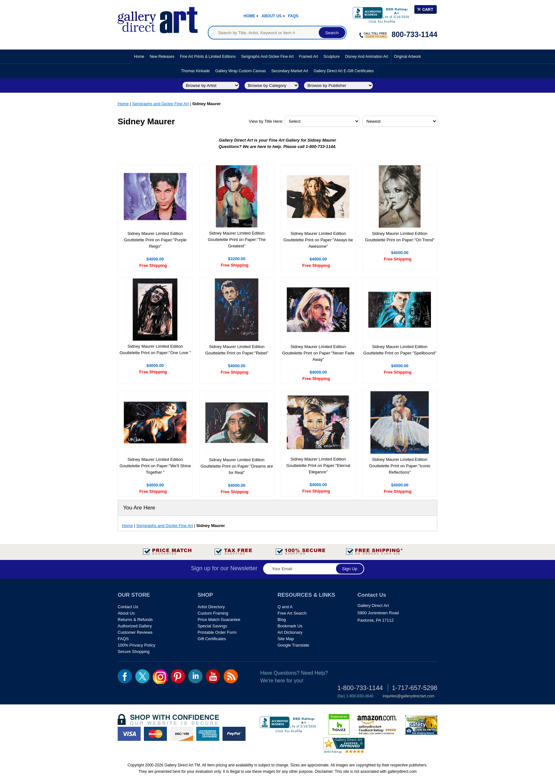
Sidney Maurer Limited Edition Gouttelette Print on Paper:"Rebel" (236, 349)
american (207, 734)
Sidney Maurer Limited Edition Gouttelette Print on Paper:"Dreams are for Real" (236, 466)
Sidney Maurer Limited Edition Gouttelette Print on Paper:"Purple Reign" (155, 240)
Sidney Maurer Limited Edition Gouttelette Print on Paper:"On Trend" (399, 236)
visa (129, 734)
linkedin (195, 676)
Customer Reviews (135, 632)
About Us (272, 16)
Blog (282, 619)
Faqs (293, 16)
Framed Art (308, 56)
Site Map (286, 638)
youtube (213, 676)
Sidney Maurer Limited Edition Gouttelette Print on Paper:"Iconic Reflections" (400, 466)
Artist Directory (211, 606)
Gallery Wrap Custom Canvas (240, 71)
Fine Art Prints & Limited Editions (208, 56)
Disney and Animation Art (366, 56)
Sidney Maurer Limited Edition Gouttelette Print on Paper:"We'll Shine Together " (155, 466)
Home (249, 16)
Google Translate (293, 645)
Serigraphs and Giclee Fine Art (267, 56)
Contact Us (128, 606)
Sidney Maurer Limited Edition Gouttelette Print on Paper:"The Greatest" (237, 239)
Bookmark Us (290, 626)
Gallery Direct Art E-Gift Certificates (344, 71)
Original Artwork (407, 56)
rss (230, 676)
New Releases (162, 56)
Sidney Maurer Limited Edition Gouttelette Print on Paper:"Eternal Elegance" (318, 465)
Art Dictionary (290, 632)
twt (142, 676)
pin (178, 676)
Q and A (285, 606)
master (155, 734)
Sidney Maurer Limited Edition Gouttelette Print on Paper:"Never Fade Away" (318, 353)
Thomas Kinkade (195, 71)
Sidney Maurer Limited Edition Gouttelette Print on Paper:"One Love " (155, 349)
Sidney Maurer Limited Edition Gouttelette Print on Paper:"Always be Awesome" (318, 240)
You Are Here (139, 508)
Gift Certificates (212, 638)
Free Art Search (292, 613)
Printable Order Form (217, 632)
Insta (160, 676)
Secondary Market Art (289, 71)
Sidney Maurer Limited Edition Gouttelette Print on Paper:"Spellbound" (399, 349)
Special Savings (212, 626)
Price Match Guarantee (219, 619)
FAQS (123, 638)
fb (125, 676)
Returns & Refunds (135, 619)
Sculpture (332, 56)
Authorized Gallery (135, 626)
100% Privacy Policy (136, 645)
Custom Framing (213, 613)
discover (181, 734)
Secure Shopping (134, 651)
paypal (234, 734)
